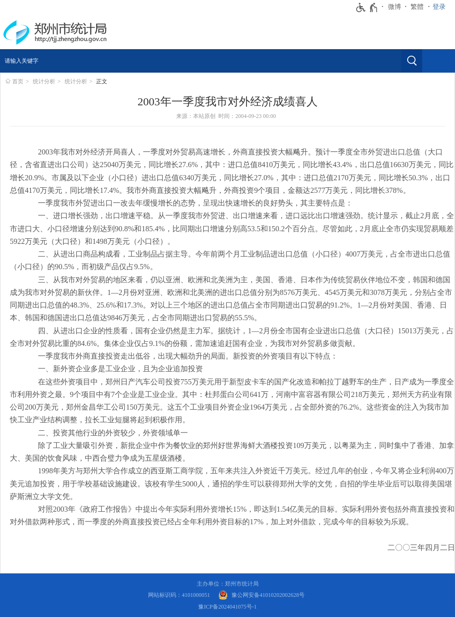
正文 (101, 81)
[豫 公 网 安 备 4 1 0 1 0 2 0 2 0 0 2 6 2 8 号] (261, 595)
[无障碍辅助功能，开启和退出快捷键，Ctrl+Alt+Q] (367, 7)
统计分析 (44, 81)
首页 (17, 81)
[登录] (441, 7)
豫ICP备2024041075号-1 (227, 606)
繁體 (417, 6)
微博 (394, 6)
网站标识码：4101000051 (179, 595)
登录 (439, 6)
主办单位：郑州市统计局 (228, 583)
